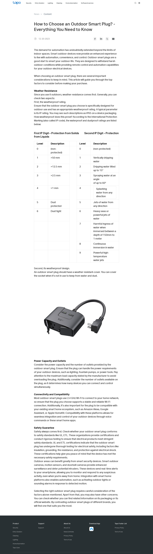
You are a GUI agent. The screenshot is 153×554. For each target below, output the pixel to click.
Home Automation (19, 544)
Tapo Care (16, 548)
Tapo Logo (17, 3)
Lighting (15, 540)
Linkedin (101, 39)
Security (15, 528)
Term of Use (68, 540)
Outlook (113, 39)
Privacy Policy (68, 536)
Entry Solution (17, 532)
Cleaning (15, 536)
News (36, 14)
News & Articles (69, 532)
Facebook (95, 39)
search (135, 3)
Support (41, 528)
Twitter (107, 39)
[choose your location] (139, 3)
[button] (91, 529)
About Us (67, 528)
